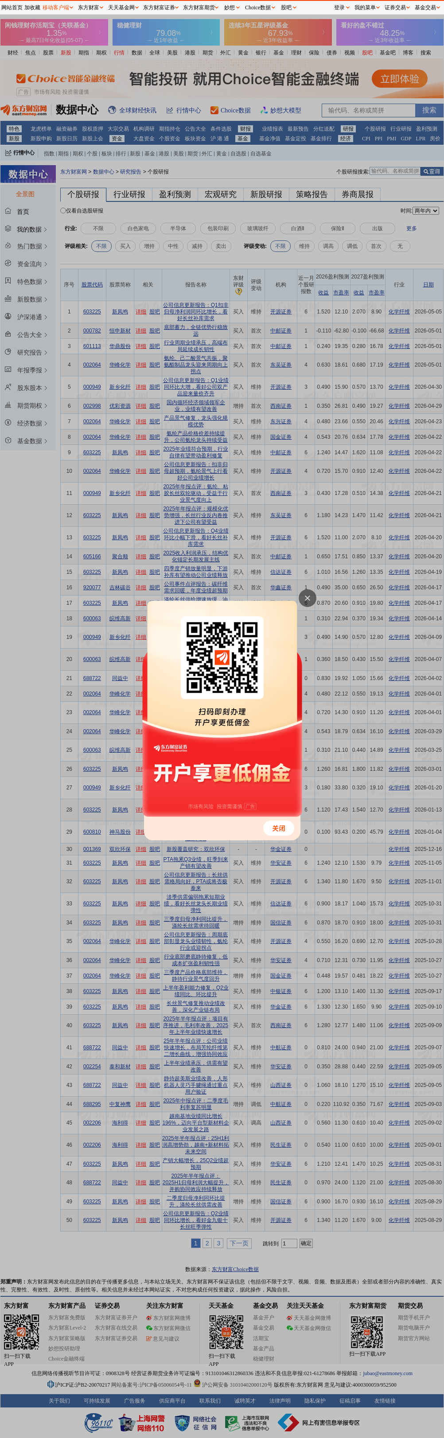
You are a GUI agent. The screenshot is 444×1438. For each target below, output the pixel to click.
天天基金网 (121, 7)
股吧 (286, 7)
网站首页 (12, 7)
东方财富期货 (199, 7)
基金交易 (425, 7)
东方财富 (88, 7)
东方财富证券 (159, 7)
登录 (339, 7)
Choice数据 (258, 7)
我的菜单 (365, 7)
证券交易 (395, 7)
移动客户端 (56, 7)
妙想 (229, 7)
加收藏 (32, 7)
